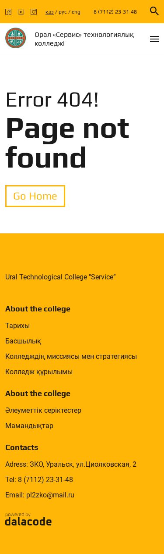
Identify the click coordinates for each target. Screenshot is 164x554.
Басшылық (23, 341)
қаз (49, 12)
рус (63, 12)
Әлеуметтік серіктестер (43, 410)
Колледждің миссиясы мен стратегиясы (71, 356)
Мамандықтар (29, 426)
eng (76, 12)
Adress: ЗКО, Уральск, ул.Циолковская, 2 (70, 464)
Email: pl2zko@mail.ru (39, 495)
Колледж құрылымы (39, 372)
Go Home (35, 196)
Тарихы (17, 326)
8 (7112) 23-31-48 (115, 12)
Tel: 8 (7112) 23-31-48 (39, 479)
